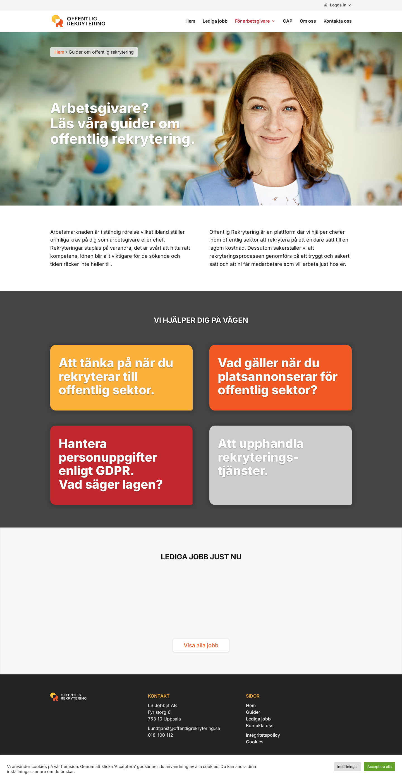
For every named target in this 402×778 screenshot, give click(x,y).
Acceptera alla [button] (379, 766)
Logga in (335, 5)
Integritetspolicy (263, 735)
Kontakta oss (338, 21)
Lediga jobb (215, 21)
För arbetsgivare (252, 21)
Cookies (255, 741)
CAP (287, 21)
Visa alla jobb (201, 645)
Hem (190, 21)
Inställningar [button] (347, 766)
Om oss (308, 21)
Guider (253, 712)
